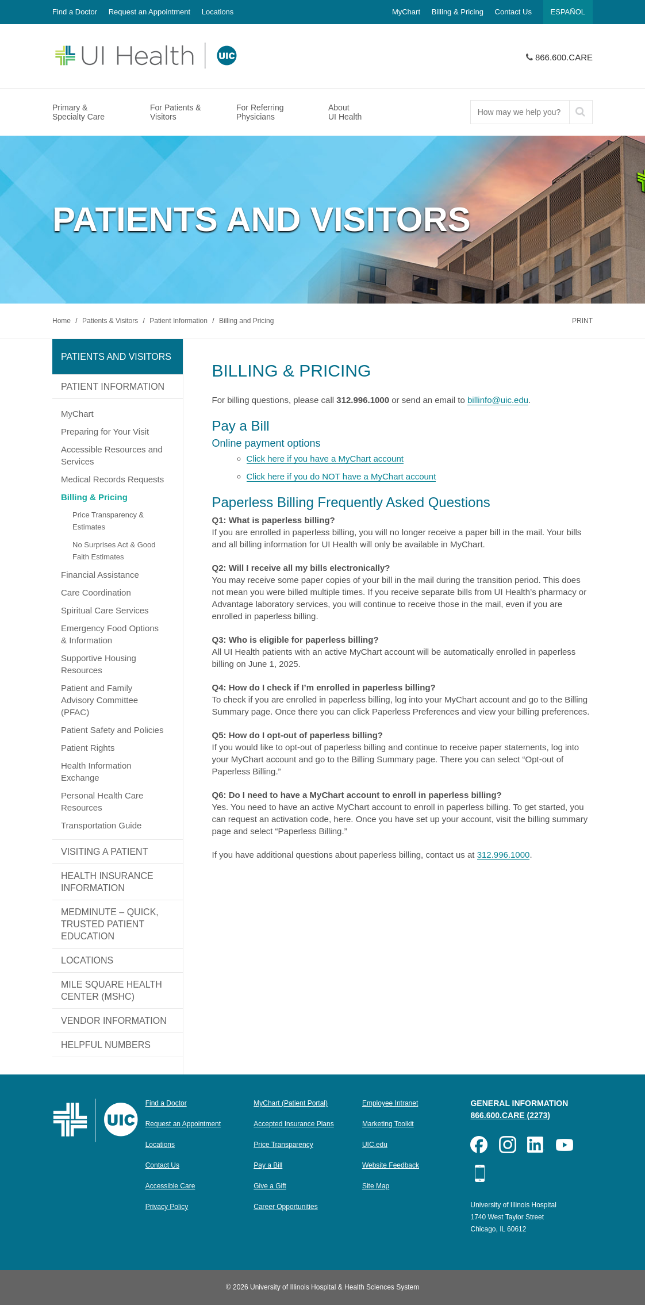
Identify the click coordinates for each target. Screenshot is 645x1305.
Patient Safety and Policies (112, 730)
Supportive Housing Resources (98, 664)
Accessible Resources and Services (112, 455)
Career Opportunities (285, 1207)
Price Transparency (283, 1145)
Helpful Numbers (106, 1045)
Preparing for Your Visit (105, 431)
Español (568, 11)
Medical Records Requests (112, 479)
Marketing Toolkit (388, 1124)
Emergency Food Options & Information (110, 634)
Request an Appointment (149, 11)
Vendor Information (114, 1021)
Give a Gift (270, 1186)
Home (62, 321)
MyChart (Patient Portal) (291, 1103)
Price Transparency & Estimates (108, 521)
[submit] (580, 112)
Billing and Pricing (246, 321)
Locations (218, 11)
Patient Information (179, 321)
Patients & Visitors (111, 321)
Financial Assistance (100, 574)
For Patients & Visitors (175, 112)
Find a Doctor (74, 11)
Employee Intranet (390, 1103)
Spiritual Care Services (105, 610)
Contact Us (513, 11)
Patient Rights (87, 748)
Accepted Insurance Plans (293, 1124)
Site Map (375, 1186)
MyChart (406, 11)
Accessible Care (170, 1186)
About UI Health (345, 112)
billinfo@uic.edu (497, 400)
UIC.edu (374, 1145)
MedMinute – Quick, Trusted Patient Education (110, 924)
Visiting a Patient (104, 852)
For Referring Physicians (259, 112)
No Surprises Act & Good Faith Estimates (114, 550)
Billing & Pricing (457, 11)
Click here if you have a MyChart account (325, 458)
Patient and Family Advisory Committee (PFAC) (99, 700)
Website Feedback (390, 1165)
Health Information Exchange (96, 771)
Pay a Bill (268, 1165)
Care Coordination (96, 592)
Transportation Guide (101, 825)
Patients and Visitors (116, 357)
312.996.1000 (503, 854)
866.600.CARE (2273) (510, 1115)
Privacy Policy (167, 1207)
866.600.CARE (564, 57)
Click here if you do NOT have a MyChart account (341, 476)
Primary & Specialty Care (78, 112)
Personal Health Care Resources (102, 801)
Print (582, 321)
